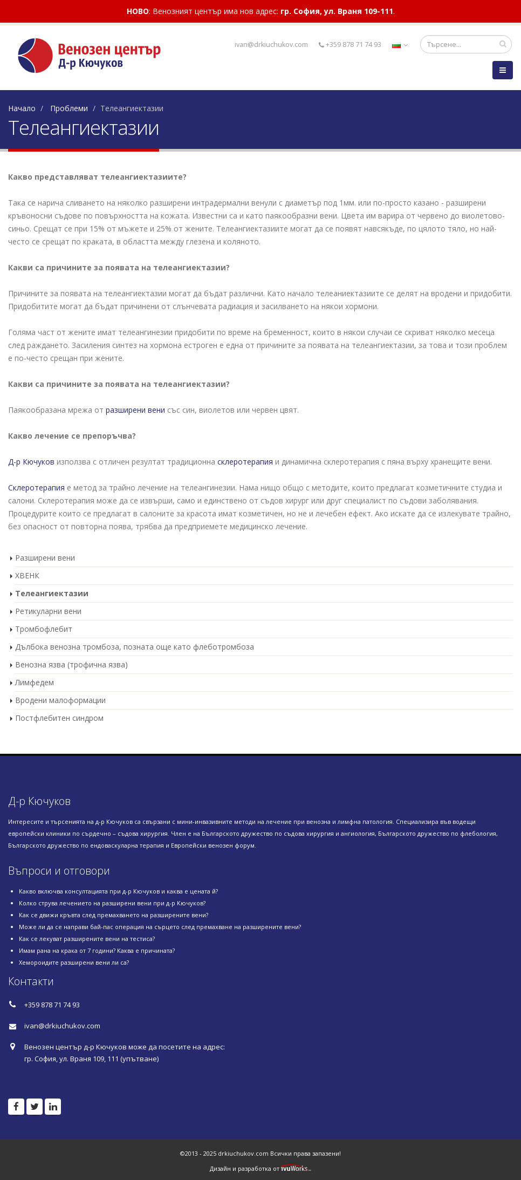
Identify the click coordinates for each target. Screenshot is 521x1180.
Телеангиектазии (51, 593)
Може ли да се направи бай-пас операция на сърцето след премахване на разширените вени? (160, 927)
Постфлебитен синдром (59, 718)
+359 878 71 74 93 (350, 44)
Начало (22, 108)
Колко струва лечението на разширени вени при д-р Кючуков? (112, 903)
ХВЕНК (27, 575)
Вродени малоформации (60, 700)
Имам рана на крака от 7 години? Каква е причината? (97, 950)
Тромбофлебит (43, 629)
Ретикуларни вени (48, 611)
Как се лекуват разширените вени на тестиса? (87, 939)
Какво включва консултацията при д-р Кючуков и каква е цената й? (118, 891)
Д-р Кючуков (31, 461)
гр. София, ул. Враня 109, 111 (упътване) (91, 1058)
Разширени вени (45, 558)
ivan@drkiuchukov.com (62, 1026)
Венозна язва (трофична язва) (71, 664)
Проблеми (69, 108)
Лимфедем (34, 682)
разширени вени (135, 410)
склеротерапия (245, 461)
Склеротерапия (36, 487)
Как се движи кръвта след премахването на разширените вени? (113, 915)
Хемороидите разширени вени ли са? (74, 962)
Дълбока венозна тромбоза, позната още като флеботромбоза (134, 647)
